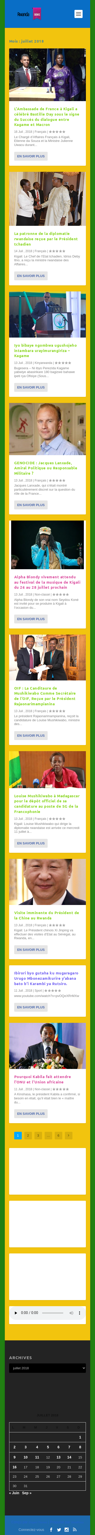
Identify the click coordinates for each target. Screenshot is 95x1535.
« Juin (14, 1493)
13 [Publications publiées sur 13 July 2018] (58, 1457)
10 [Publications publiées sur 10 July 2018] (26, 1457)
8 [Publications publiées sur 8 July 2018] (80, 1447)
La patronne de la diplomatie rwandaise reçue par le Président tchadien (46, 239)
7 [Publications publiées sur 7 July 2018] (69, 1447)
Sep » (26, 1493)
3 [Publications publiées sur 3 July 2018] (26, 1447)
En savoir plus (31, 156)
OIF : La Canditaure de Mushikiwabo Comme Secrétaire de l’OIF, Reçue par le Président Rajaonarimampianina (45, 696)
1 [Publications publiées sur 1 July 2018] (80, 1437)
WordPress (77, 1522)
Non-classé (42, 594)
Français (40, 132)
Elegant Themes (38, 1522)
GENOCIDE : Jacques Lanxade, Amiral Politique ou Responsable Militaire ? (46, 468)
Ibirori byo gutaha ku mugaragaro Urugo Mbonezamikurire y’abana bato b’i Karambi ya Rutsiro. (46, 978)
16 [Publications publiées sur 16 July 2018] (15, 1467)
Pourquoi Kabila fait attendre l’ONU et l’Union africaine (42, 1079)
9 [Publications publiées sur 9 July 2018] (15, 1457)
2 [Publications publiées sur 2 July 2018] (15, 1447)
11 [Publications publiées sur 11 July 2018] (37, 1457)
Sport (38, 990)
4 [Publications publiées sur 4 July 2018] (37, 1447)
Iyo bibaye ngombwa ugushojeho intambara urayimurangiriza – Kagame (45, 350)
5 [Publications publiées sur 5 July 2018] (48, 1447)
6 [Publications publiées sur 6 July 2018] (59, 1447)
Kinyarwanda (43, 363)
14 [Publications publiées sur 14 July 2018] (69, 1457)
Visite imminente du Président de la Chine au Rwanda (46, 915)
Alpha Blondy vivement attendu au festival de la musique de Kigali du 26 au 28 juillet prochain (47, 582)
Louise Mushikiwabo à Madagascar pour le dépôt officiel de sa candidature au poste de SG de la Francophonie (47, 803)
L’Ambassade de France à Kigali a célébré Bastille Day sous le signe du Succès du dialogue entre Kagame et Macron (47, 116)
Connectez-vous (31, 1530)
